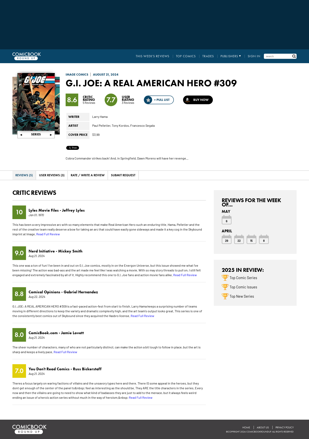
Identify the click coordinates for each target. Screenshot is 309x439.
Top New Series (242, 296)
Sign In (254, 56)
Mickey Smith (70, 251)
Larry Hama (100, 116)
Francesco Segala (142, 125)
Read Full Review (48, 234)
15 (251, 240)
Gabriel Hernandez (81, 292)
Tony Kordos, (121, 125)
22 (239, 240)
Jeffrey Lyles (73, 210)
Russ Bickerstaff (87, 369)
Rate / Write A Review (88, 175)
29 (226, 240)
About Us (263, 427)
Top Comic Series (243, 277)
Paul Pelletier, (101, 125)
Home (246, 427)
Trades (208, 56)
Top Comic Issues (243, 286)
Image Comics (77, 74)
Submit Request (123, 175)
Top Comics (186, 56)
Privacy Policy (284, 427)
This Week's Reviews (152, 56)
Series (36, 134)
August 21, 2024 (105, 74)
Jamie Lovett (72, 332)
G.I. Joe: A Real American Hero (139, 83)
